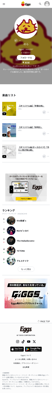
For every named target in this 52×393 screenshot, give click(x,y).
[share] (16, 40)
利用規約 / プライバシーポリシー (26, 363)
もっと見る (26, 269)
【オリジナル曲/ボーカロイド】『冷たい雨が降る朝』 (33, 148)
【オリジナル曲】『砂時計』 (30, 127)
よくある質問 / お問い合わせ (26, 359)
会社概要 (26, 367)
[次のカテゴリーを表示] (47, 293)
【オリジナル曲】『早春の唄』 (31, 105)
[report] (19, 40)
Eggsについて (26, 355)
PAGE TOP (44, 321)
